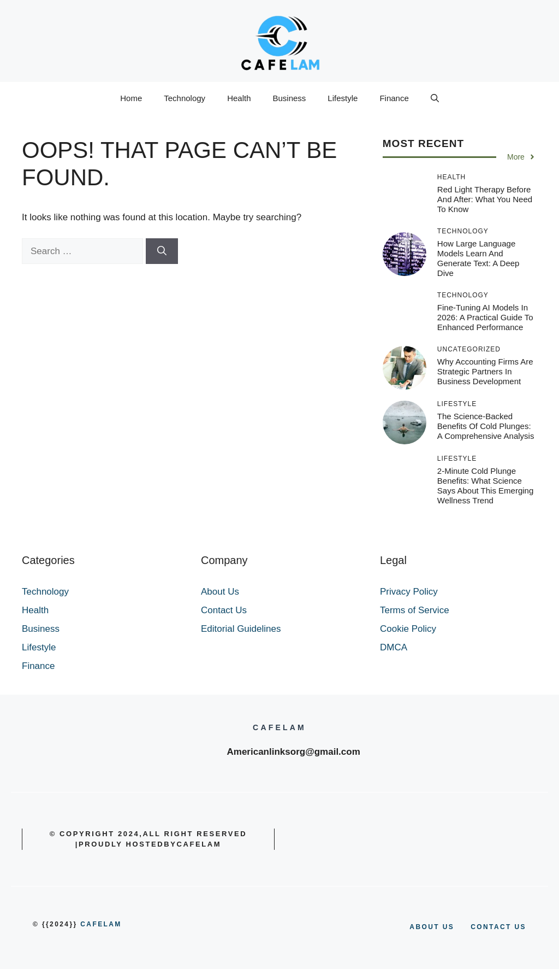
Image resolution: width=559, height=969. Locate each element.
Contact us (498, 927)
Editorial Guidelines (241, 629)
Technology (184, 98)
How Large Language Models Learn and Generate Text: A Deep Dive (478, 258)
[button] (435, 98)
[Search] (162, 251)
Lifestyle (343, 98)
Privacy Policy (409, 591)
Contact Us (224, 610)
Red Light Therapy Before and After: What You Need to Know (484, 199)
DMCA (393, 647)
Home (131, 98)
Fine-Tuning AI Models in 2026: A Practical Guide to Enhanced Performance (485, 317)
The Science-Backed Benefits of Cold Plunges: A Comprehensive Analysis (485, 426)
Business (289, 98)
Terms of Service (414, 610)
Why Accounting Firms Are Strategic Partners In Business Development (485, 371)
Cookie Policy (408, 629)
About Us (220, 591)
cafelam (100, 924)
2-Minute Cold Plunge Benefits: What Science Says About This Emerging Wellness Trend (485, 485)
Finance (393, 98)
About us (431, 927)
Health (239, 98)
